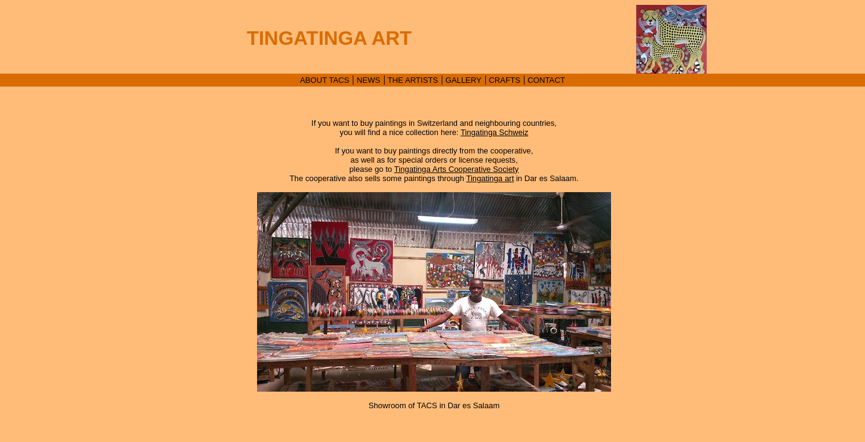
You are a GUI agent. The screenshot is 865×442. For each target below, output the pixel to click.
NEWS (368, 80)
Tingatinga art (490, 178)
